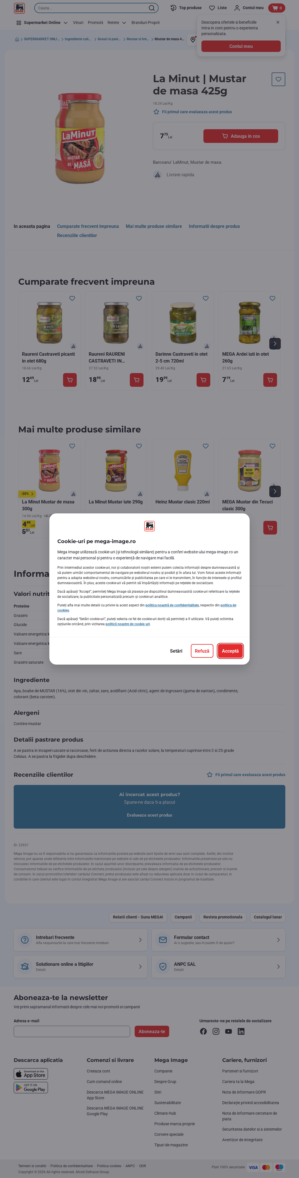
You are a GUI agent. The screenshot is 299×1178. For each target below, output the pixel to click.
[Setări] (176, 651)
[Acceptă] (230, 651)
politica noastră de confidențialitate (172, 605)
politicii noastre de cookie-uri (128, 624)
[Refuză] (202, 651)
